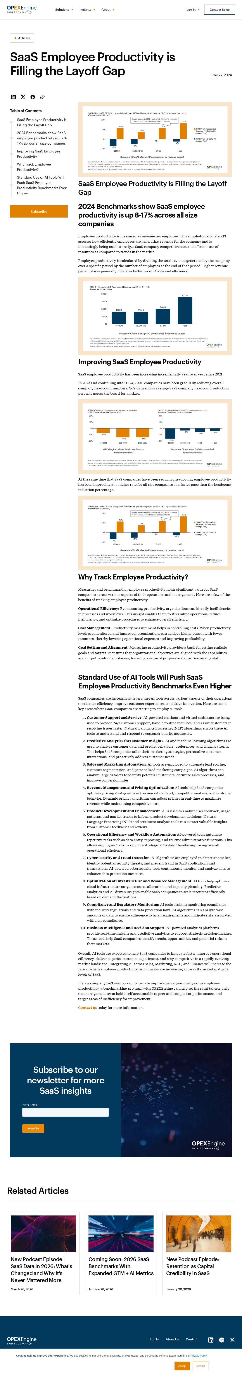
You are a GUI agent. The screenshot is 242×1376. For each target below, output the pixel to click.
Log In (154, 1338)
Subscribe (39, 211)
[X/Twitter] (232, 1339)
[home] (21, 10)
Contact (191, 1338)
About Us (172, 1338)
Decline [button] (200, 1365)
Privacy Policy (199, 1355)
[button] (64, 9)
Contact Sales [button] (220, 9)
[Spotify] (221, 1339)
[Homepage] (21, 1340)
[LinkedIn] (211, 1339)
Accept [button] (182, 1365)
